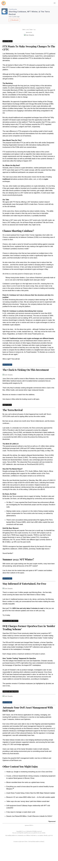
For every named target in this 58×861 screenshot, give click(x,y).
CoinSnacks (13, 9)
